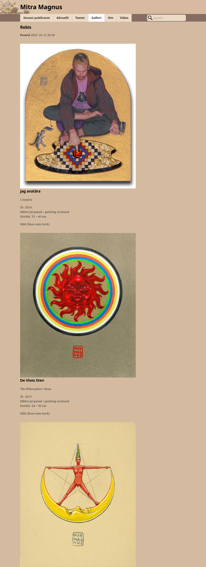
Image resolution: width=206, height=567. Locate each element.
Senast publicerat (36, 18)
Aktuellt (62, 18)
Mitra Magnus (41, 7)
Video (124, 18)
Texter (80, 18)
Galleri (96, 18)
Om (110, 18)
